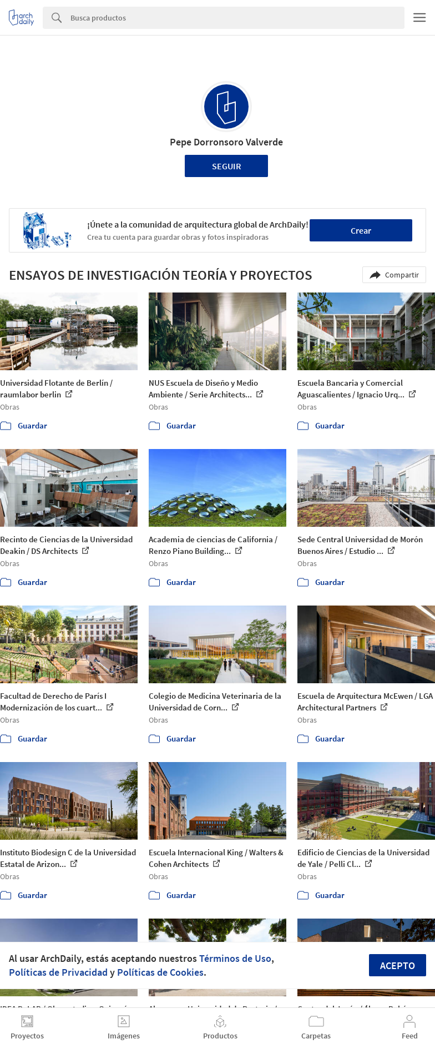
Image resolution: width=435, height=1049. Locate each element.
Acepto (397, 965)
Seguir (226, 166)
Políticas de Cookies (160, 972)
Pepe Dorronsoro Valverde (226, 141)
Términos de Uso (235, 958)
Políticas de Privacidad (58, 972)
